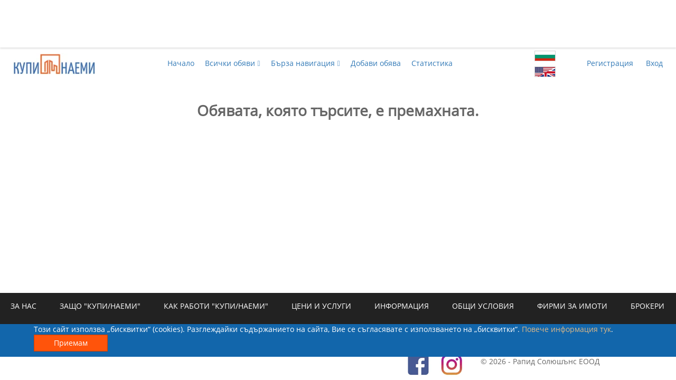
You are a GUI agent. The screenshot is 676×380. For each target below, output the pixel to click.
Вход (654, 63)
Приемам (71, 343)
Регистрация (610, 63)
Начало (180, 63)
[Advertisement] (338, 24)
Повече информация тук (566, 329)
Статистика (432, 63)
